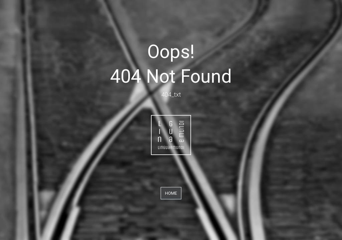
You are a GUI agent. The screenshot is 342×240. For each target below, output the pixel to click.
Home (171, 193)
